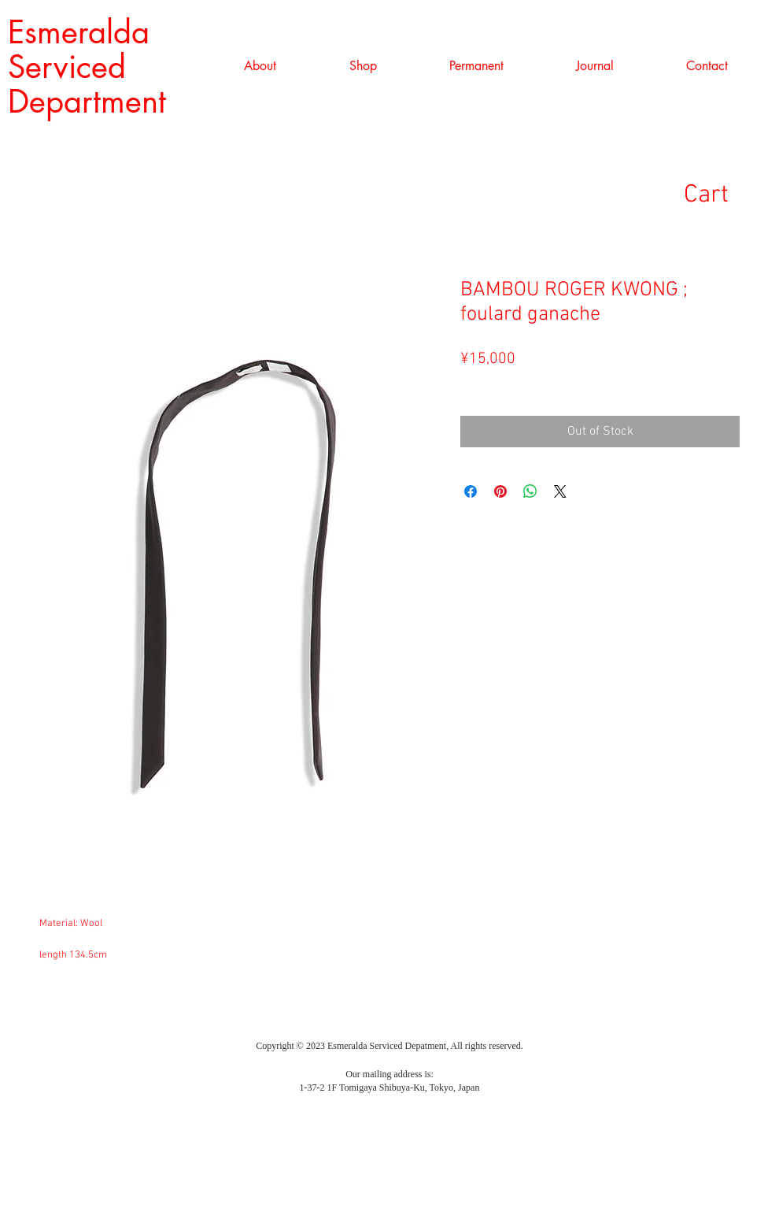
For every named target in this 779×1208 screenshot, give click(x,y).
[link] (730, 193)
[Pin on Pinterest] (500, 491)
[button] (362, 66)
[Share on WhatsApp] (530, 491)
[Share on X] (560, 491)
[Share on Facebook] (470, 491)
